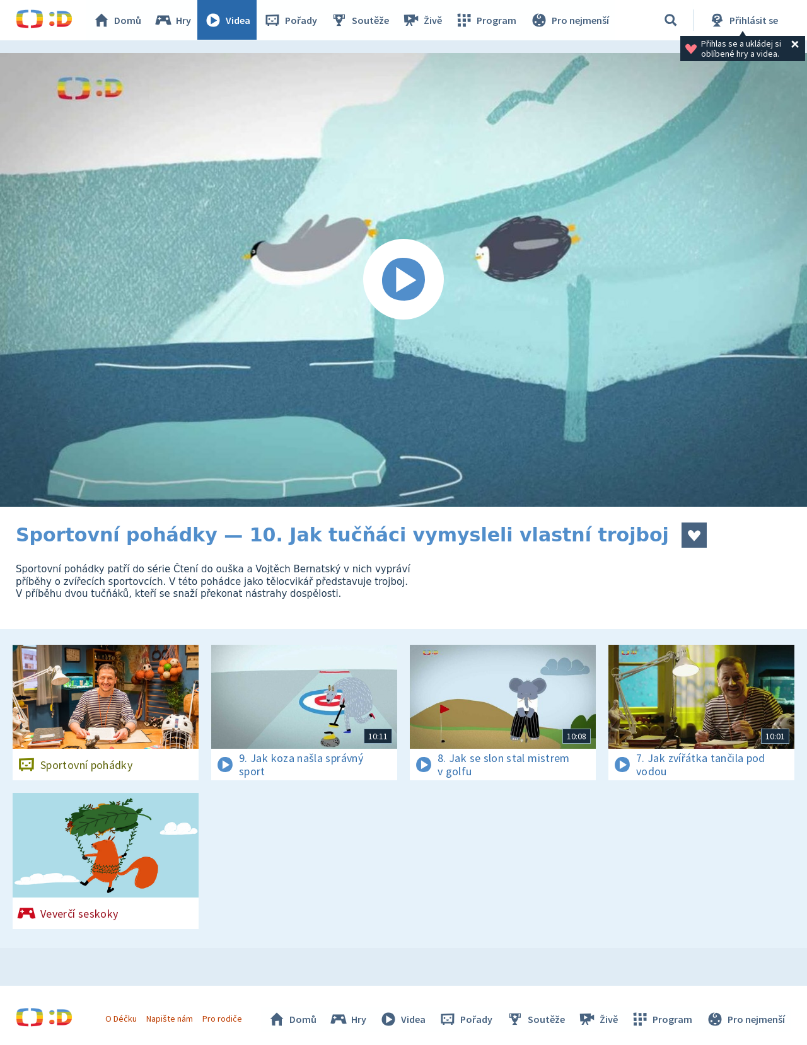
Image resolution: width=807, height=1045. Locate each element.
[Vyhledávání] (671, 20)
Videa (227, 20)
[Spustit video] (403, 280)
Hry (173, 20)
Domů (117, 20)
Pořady (291, 20)
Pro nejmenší (569, 20)
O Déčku (121, 1018)
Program (486, 20)
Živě (422, 20)
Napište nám (169, 1018)
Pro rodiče (223, 1018)
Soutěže (360, 20)
